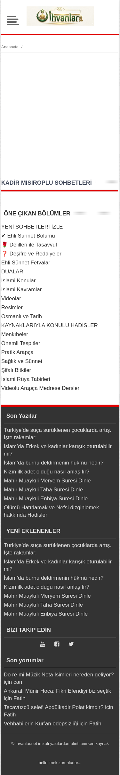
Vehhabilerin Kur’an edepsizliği (41, 724)
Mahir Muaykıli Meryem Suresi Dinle (47, 481)
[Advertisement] (60, 116)
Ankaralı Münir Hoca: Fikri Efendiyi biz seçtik (57, 691)
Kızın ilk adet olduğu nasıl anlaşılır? (46, 472)
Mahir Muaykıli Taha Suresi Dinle (43, 490)
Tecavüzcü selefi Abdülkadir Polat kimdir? (54, 707)
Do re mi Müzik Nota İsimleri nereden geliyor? (59, 675)
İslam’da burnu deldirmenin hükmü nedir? (54, 463)
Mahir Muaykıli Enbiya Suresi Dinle (46, 499)
